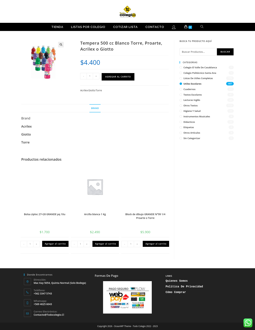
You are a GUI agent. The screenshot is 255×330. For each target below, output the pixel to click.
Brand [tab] (95, 108)
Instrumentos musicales (196, 116)
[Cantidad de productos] (90, 76)
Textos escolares (192, 94)
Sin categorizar (191, 138)
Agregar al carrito (118, 76)
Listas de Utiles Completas (198, 78)
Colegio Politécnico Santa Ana (199, 72)
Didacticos (189, 122)
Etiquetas (188, 127)
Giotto (91, 90)
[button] (61, 44)
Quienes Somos (177, 281)
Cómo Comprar (176, 292)
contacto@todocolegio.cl (49, 314)
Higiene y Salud (192, 111)
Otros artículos (191, 132)
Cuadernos (189, 89)
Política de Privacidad (184, 287)
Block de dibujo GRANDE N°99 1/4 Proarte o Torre (145, 216)
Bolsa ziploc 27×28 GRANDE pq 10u (44, 214)
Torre (99, 90)
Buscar (225, 51)
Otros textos (190, 105)
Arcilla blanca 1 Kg (95, 214)
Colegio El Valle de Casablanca (200, 67)
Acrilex (84, 90)
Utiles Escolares (192, 83)
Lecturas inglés (191, 100)
